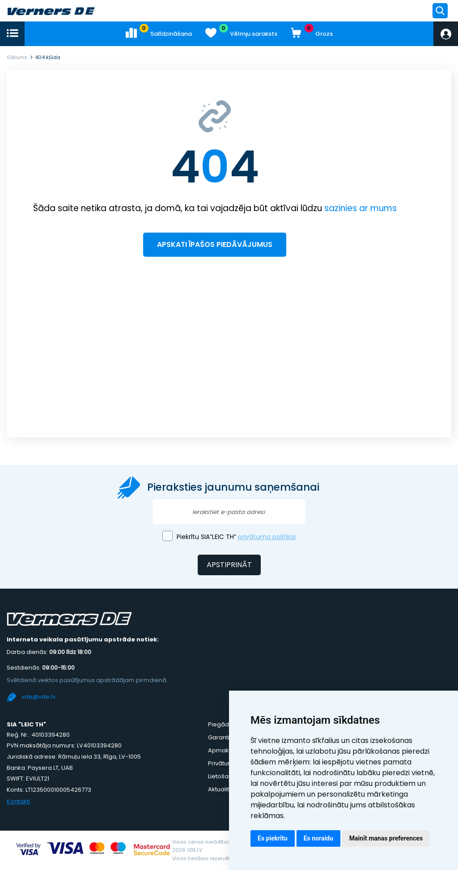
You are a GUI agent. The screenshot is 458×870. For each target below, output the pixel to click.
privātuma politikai (267, 537)
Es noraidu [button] (318, 838)
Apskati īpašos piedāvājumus (214, 244)
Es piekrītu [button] (273, 838)
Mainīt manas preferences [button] (386, 838)
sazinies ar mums (360, 208)
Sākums (17, 57)
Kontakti (18, 801)
